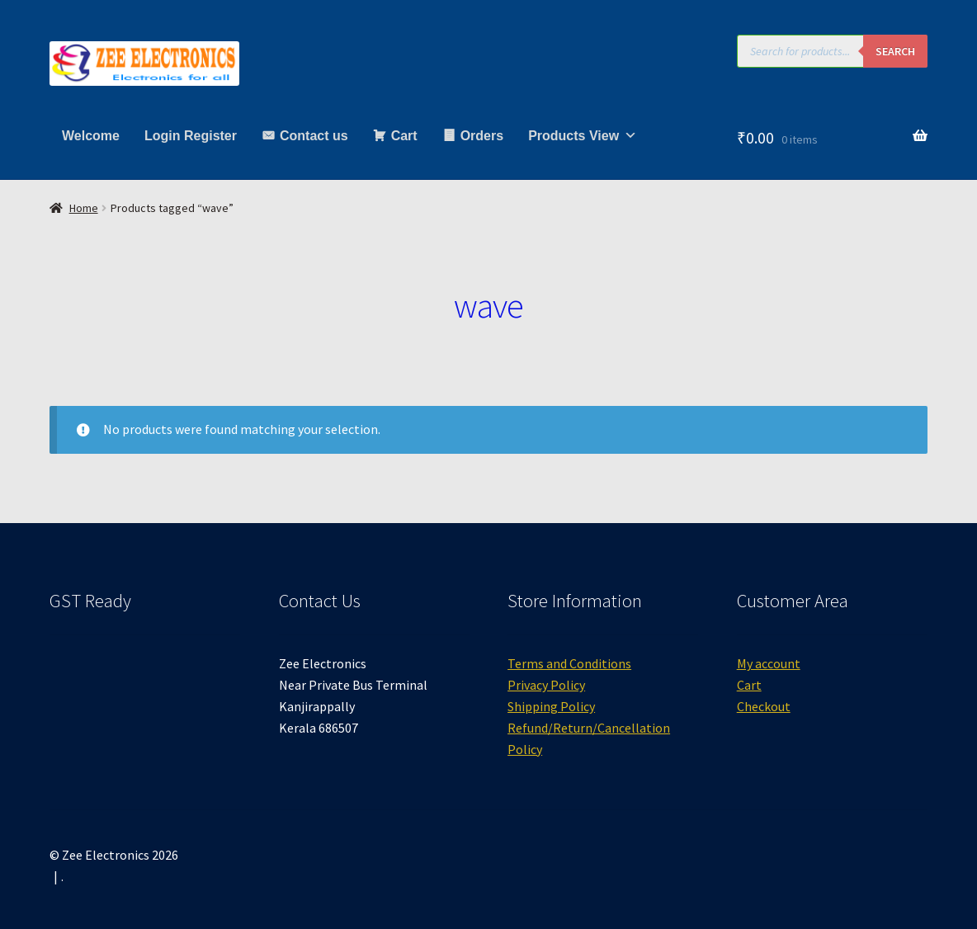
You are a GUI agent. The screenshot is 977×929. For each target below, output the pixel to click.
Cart (404, 136)
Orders (481, 136)
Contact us (314, 136)
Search (895, 51)
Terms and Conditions (569, 663)
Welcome (91, 136)
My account (768, 663)
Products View (582, 136)
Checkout (764, 706)
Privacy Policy (546, 685)
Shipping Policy (551, 706)
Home (83, 207)
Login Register (190, 136)
